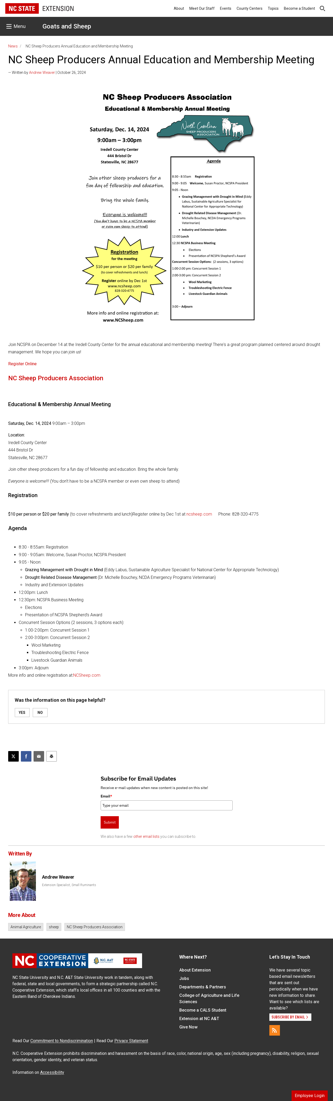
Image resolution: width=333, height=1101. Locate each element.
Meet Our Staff (202, 8)
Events (225, 8)
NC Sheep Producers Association (95, 927)
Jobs (184, 978)
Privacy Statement (131, 1040)
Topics (273, 8)
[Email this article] (39, 756)
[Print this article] (51, 756)
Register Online (22, 363)
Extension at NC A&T (199, 1018)
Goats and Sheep (67, 26)
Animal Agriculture (26, 927)
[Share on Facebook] (26, 756)
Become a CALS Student (202, 1010)
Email (106, 796)
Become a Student (299, 8)
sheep (54, 927)
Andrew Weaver (42, 72)
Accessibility (52, 1072)
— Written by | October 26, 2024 (47, 72)
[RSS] (274, 1030)
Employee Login (310, 1095)
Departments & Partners (202, 986)
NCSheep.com (86, 675)
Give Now (188, 1027)
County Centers (249, 8)
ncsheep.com (199, 514)
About (179, 8)
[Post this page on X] (13, 756)
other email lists (146, 836)
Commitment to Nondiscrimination (61, 1040)
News (13, 46)
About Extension (195, 970)
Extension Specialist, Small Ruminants (69, 885)
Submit (110, 822)
